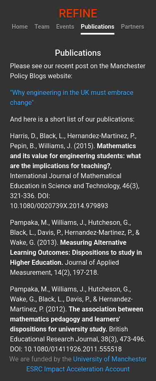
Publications (97, 26)
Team (42, 26)
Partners (132, 26)
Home (20, 26)
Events (65, 26)
